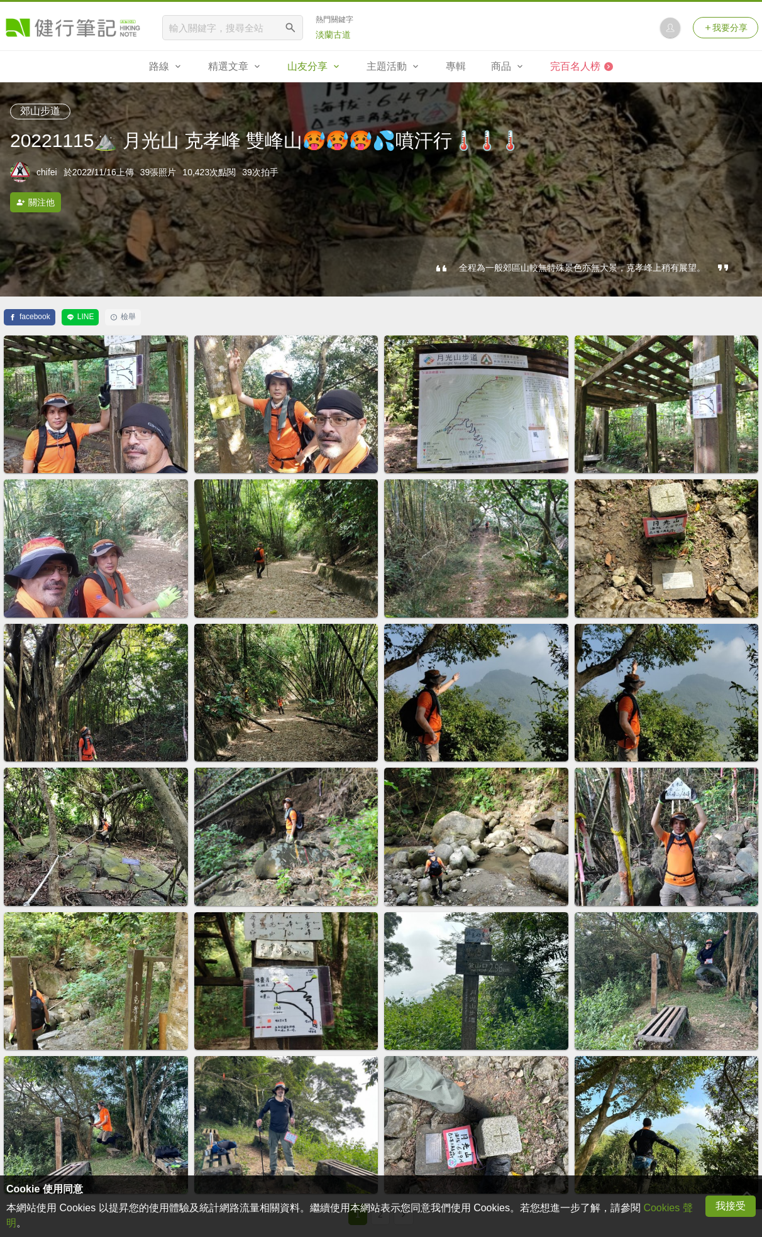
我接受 (730, 1206)
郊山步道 (40, 111)
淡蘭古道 (333, 35)
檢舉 (123, 316)
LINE (80, 316)
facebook (29, 316)
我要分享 (726, 28)
